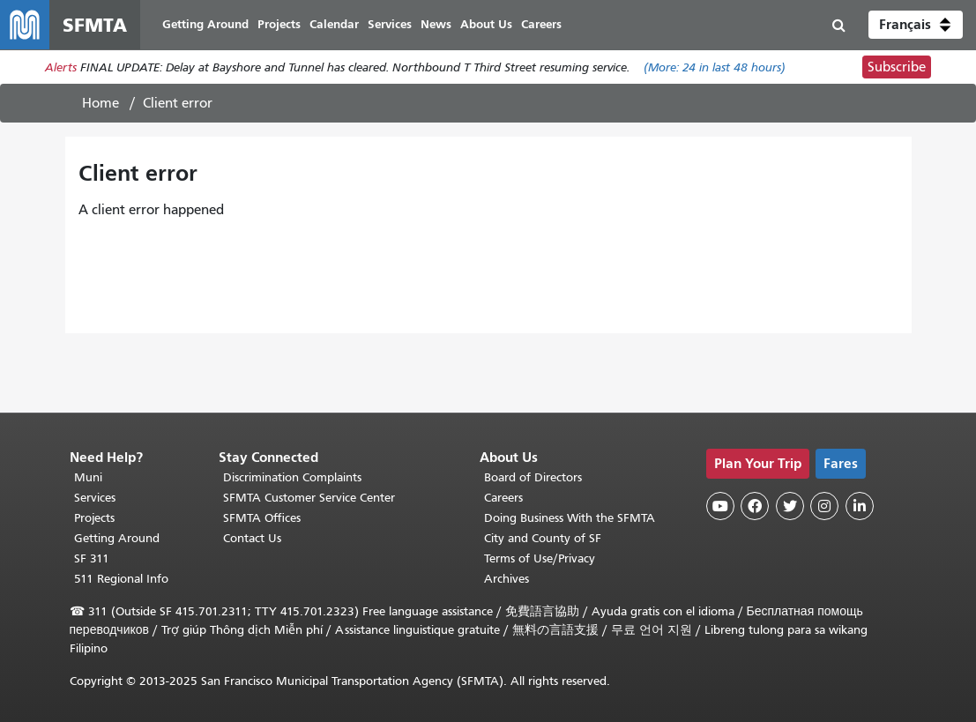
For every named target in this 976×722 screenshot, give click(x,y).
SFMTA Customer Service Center (309, 497)
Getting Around (117, 538)
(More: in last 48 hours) (715, 67)
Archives (506, 578)
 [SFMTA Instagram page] (824, 506)
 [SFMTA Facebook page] (755, 506)
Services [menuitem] (390, 24)
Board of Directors (533, 477)
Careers (503, 497)
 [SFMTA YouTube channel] (720, 506)
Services (94, 497)
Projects (94, 517)
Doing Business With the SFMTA (569, 517)
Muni (88, 477)
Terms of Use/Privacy (539, 558)
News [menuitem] (436, 24)
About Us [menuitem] (486, 24)
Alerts (61, 67)
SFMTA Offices (262, 517)
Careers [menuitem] (541, 24)
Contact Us (252, 538)
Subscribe (897, 67)
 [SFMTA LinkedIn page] (859, 506)
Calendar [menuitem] (334, 24)
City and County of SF (542, 538)
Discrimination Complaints (292, 477)
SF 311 (91, 558)
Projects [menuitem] (279, 24)
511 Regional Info (121, 578)
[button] (915, 25)
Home (100, 103)
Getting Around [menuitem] (205, 24)
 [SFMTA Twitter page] (790, 506)
